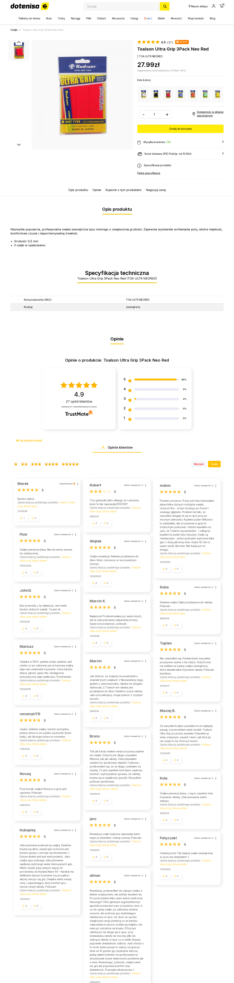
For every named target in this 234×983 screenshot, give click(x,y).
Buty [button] (49, 18)
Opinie (97, 190)
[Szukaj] (164, 6)
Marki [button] (161, 18)
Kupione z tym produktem (123, 190)
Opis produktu (78, 190)
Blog (212, 18)
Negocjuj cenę (156, 190)
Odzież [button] (101, 18)
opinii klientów (79, 401)
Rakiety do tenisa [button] (29, 18)
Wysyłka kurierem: (180, 142)
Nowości (176, 18)
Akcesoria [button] (118, 18)
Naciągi (75, 18)
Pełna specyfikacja (148, 173)
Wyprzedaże (196, 18)
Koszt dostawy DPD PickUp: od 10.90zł (180, 154)
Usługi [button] (134, 18)
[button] (17, 440)
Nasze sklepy (198, 6)
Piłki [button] (88, 18)
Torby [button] (61, 18)
